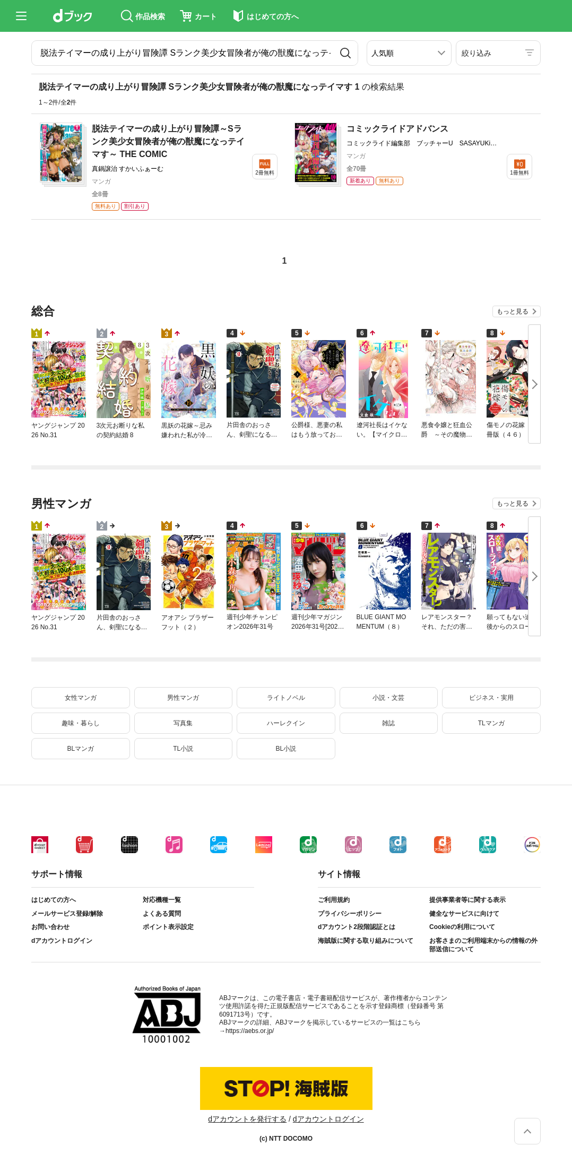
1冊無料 (519, 173)
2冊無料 (264, 173)
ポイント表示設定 (168, 927)
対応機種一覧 (162, 900)
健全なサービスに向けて (464, 913)
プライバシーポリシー (350, 913)
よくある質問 (162, 913)
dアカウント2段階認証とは (356, 927)
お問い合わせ (50, 927)
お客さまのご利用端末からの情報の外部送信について (483, 945)
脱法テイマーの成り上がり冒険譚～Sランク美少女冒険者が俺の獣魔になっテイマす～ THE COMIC (168, 141)
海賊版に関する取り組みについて (365, 940)
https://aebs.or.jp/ (250, 1031)
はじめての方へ (53, 900)
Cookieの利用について (462, 927)
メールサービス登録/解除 (67, 913)
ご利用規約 (334, 900)
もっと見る (512, 311)
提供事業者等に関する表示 (467, 900)
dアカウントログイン (61, 940)
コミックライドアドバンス (397, 128)
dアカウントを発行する (247, 1119)
